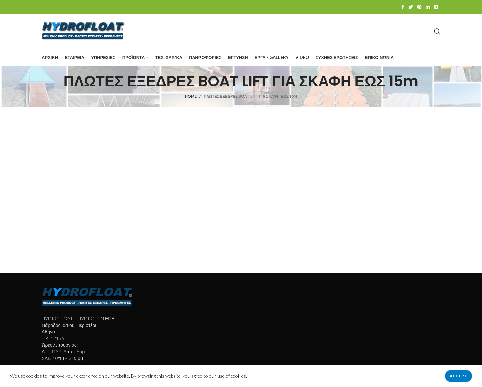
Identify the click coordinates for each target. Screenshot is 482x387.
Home (191, 96)
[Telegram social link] (436, 7)
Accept (458, 375)
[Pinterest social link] (419, 7)
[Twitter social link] (410, 7)
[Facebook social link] (402, 7)
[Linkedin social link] (428, 7)
